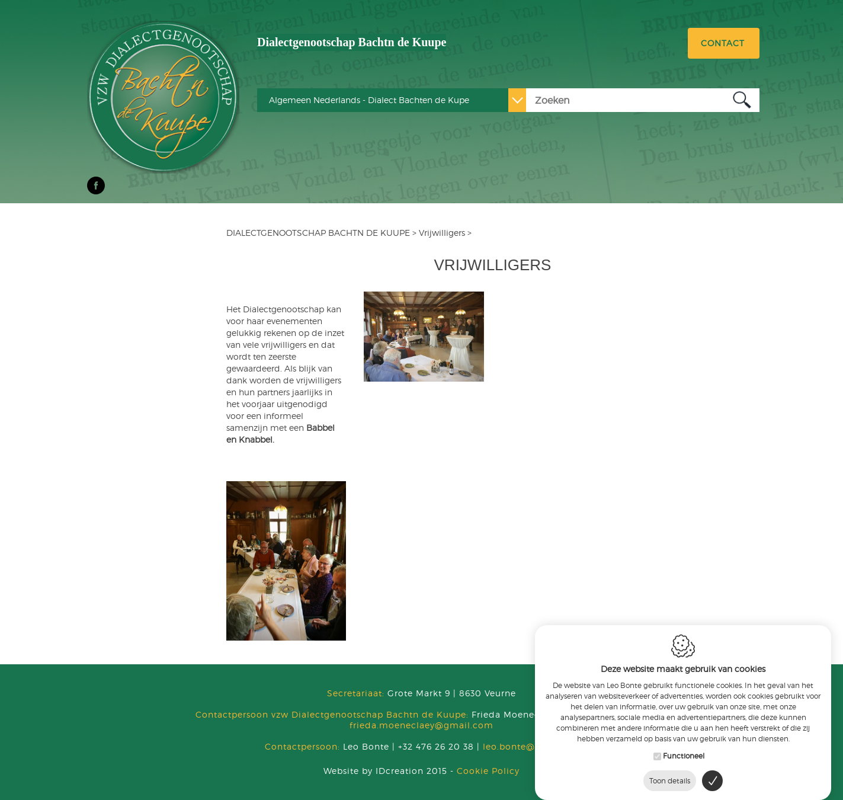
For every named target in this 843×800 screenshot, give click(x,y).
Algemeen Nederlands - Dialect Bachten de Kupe (369, 100)
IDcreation (373, 771)
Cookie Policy (488, 771)
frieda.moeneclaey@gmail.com (421, 725)
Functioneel (683, 750)
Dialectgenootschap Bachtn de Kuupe (351, 42)
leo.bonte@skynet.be (530, 746)
